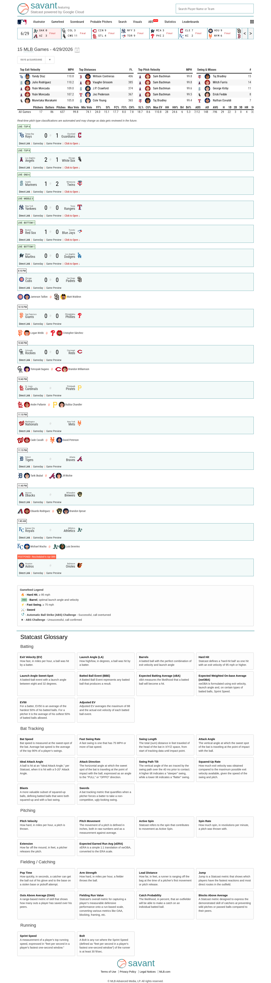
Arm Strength (88, 872)
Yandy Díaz (38, 76)
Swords (84, 788)
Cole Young (99, 100)
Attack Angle (207, 739)
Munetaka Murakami (44, 100)
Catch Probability (150, 895)
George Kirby (220, 88)
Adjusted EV (87, 702)
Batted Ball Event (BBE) (94, 675)
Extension (26, 843)
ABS (153, 22)
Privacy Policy (128, 971)
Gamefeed (57, 22)
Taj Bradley (160, 100)
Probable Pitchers (101, 22)
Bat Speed (26, 739)
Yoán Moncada (41, 88)
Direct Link (24, 143)
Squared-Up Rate (210, 761)
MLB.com (164, 971)
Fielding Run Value (91, 895)
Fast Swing (34, 604)
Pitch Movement (89, 821)
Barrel (33, 599)
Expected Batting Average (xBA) (159, 675)
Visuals (137, 22)
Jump (202, 872)
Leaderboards (190, 22)
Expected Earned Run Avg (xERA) (101, 843)
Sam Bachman (161, 76)
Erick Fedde (220, 94)
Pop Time (26, 872)
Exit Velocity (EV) (31, 657)
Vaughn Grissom (103, 82)
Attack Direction (89, 761)
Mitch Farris (220, 82)
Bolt (82, 935)
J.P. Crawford (101, 88)
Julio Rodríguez (41, 82)
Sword (31, 609)
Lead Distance (148, 872)
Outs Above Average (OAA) (37, 895)
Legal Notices (148, 971)
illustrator (39, 22)
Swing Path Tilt (148, 761)
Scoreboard (77, 22)
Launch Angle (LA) (91, 657)
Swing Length (148, 739)
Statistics (170, 22)
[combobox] (215, 8)
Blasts (24, 788)
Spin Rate (205, 821)
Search (122, 22)
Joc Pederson (101, 94)
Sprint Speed (28, 935)
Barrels (143, 657)
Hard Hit (32, 594)
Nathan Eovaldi (222, 100)
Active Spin (146, 821)
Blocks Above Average (213, 895)
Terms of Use (109, 971)
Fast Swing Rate (89, 739)
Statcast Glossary (44, 637)
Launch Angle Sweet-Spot (36, 675)
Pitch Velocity (29, 821)
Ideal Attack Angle (31, 761)
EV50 (23, 702)
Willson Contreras (103, 76)
